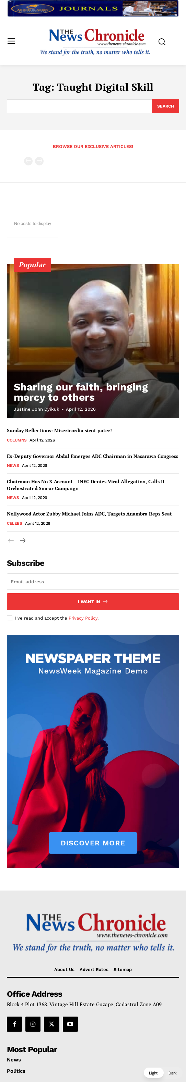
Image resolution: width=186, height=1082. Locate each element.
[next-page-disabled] (39, 161)
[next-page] (22, 541)
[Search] (165, 106)
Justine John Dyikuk (36, 409)
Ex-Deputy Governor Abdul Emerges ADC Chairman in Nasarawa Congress (92, 456)
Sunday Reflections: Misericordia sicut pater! (60, 430)
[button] (163, 1073)
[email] (93, 581)
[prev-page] (28, 161)
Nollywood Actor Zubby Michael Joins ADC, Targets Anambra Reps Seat (89, 513)
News (13, 465)
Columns (17, 440)
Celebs (14, 523)
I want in (93, 601)
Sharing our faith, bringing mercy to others (81, 392)
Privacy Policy (83, 618)
